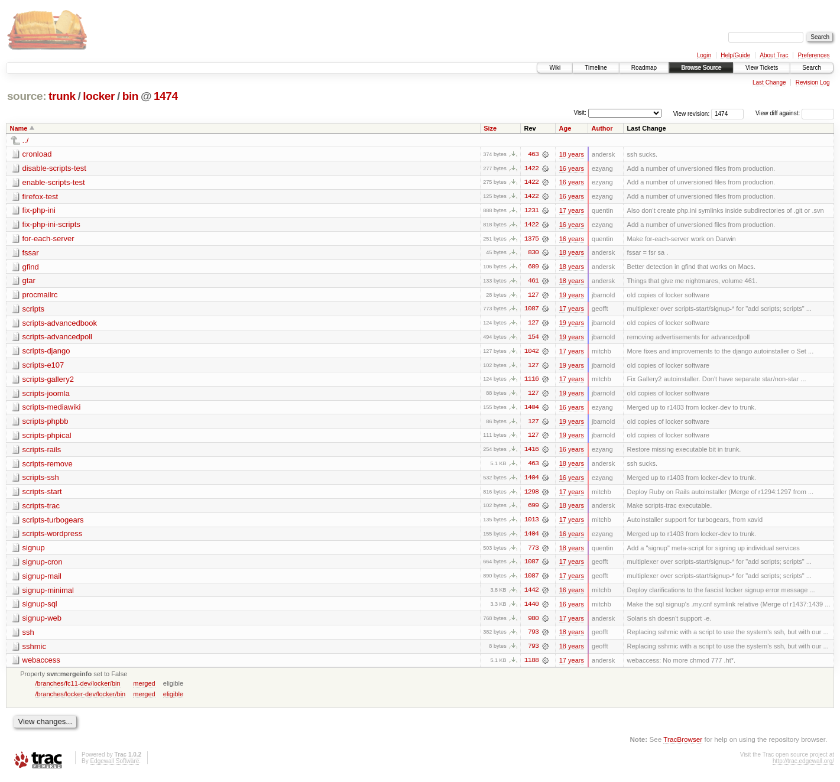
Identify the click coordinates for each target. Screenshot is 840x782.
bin (130, 96)
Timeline (596, 67)
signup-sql (39, 607)
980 (533, 622)
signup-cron (42, 565)
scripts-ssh (40, 480)
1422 (531, 168)
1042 (531, 353)
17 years (571, 211)
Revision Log (813, 82)
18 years (571, 154)
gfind (30, 267)
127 (533, 296)
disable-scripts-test (54, 168)
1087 (531, 310)
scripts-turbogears (53, 522)
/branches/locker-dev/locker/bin (80, 698)
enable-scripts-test (53, 182)
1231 (531, 211)
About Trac (774, 55)
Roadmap (644, 67)
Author (602, 128)
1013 (531, 523)
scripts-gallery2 (48, 381)
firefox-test (40, 196)
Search (811, 67)
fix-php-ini (39, 210)
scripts (33, 310)
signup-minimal (48, 593)
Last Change (769, 82)
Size (490, 128)
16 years (571, 168)
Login (704, 55)
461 (533, 282)
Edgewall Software (114, 765)
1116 (531, 381)
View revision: (691, 113)
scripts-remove (47, 466)
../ (25, 140)
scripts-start (42, 494)
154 (533, 338)
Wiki (554, 67)
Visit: (579, 112)
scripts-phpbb (45, 423)
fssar (30, 253)
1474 (166, 96)
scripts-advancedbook (59, 324)
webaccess (41, 664)
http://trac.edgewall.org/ (803, 765)
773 (533, 551)
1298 (531, 494)
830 (533, 253)
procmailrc (40, 295)
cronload (37, 154)
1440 (531, 608)
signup (33, 551)
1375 (531, 239)
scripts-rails (41, 451)
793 (533, 636)
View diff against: (794, 113)
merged (144, 688)
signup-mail (41, 579)
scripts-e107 (43, 366)
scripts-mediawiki (51, 409)
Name (19, 128)
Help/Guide (735, 55)
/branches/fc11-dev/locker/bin (77, 688)
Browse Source (701, 67)
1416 (531, 452)
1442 (531, 594)
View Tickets (761, 67)
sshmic (34, 650)
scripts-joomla (46, 395)
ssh (28, 636)
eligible (173, 698)
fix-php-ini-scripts (51, 224)
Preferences (814, 55)
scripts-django (46, 352)
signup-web (42, 622)
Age (565, 128)
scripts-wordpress (52, 537)
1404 (531, 409)
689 (533, 267)
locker (99, 96)
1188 (531, 665)
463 (533, 154)
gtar (28, 281)
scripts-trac (41, 508)
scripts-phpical (47, 437)
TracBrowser (682, 744)
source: (26, 96)
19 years (571, 296)
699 (533, 509)
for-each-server (48, 239)
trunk (62, 96)
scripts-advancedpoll (57, 338)
